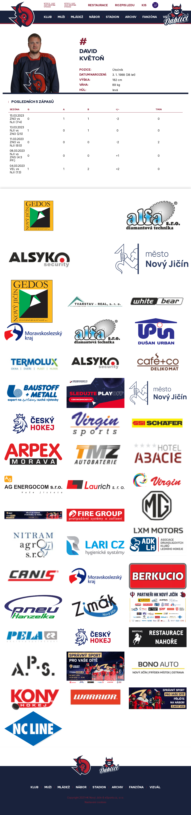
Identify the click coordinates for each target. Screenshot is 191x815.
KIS (144, 5)
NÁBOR (81, 787)
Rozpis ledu (125, 5)
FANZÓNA (136, 787)
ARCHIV (117, 787)
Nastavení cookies (95, 802)
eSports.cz (111, 797)
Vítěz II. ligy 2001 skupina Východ (49, 5)
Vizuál (155, 787)
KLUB (34, 787)
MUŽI (47, 787)
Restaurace (98, 5)
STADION (99, 787)
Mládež (64, 787)
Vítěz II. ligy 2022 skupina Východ (70, 5)
